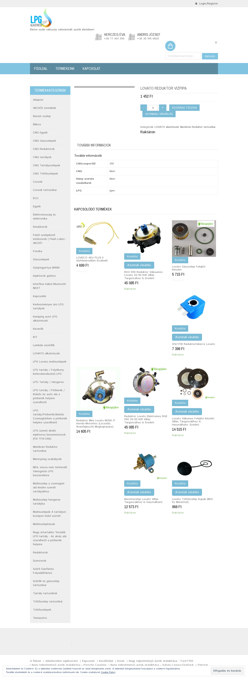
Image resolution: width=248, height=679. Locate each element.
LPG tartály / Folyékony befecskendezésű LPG (48, 372)
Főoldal (40, 68)
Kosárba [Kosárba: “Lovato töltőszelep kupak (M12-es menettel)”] (180, 484)
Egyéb (37, 206)
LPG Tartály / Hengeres (48, 382)
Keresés (210, 56)
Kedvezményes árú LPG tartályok (48, 306)
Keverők (38, 329)
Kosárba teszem (184, 107)
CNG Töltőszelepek (45, 174)
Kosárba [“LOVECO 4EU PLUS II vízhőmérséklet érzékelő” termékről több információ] (84, 251)
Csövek (37, 182)
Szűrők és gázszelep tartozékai (46, 583)
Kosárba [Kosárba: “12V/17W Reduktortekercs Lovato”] (180, 328)
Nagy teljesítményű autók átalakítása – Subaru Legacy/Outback (152, 665)
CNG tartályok (42, 157)
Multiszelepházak (44, 524)
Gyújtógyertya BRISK (46, 268)
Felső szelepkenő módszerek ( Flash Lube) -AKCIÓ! (50, 239)
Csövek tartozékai (45, 190)
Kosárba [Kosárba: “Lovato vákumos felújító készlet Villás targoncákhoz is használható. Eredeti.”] (180, 403)
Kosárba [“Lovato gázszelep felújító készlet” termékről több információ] (180, 260)
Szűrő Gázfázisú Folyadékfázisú (43, 571)
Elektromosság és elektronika (44, 217)
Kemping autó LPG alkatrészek (45, 319)
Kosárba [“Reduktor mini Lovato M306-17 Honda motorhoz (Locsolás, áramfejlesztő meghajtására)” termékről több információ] (84, 414)
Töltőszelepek (42, 610)
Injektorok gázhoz (44, 276)
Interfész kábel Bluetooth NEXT (49, 286)
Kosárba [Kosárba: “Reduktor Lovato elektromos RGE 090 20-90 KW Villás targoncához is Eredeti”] (132, 401)
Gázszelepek (41, 259)
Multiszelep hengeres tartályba (46, 502)
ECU (35, 198)
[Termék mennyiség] (153, 108)
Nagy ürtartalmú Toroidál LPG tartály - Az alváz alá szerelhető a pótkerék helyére (49, 538)
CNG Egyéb (40, 133)
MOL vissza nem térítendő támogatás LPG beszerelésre (50, 471)
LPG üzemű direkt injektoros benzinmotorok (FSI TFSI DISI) (49, 435)
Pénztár (203, 665)
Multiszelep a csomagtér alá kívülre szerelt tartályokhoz (49, 488)
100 (111, 164)
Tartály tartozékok (45, 593)
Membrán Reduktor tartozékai (197, 127)
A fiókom (35, 661)
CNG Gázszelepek (44, 141)
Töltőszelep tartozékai (47, 602)
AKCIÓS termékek (44, 108)
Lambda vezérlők (44, 345)
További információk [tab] (94, 145)
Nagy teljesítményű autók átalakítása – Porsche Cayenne (69, 665)
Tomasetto (40, 618)
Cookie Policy (108, 672)
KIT (35, 337)
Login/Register (206, 4)
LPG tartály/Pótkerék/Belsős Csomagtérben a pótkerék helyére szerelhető (50, 417)
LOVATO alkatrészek (167, 127)
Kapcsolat (91, 68)
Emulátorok (40, 227)
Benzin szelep (42, 116)
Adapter (38, 100)
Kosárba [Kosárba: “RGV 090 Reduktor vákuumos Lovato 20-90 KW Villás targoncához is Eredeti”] (132, 256)
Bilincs (37, 124)
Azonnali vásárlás (159, 114)
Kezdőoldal (106, 661)
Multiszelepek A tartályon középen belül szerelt (49, 514)
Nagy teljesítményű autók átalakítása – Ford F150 (161, 661)
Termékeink (65, 68)
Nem (112, 171)
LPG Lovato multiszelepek (49, 362)
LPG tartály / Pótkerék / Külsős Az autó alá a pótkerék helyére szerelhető (49, 396)
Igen (112, 191)
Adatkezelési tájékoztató (61, 661)
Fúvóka (37, 251)
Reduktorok (40, 553)
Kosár (121, 661)
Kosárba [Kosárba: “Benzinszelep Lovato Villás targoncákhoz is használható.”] (132, 484)
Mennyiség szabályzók (47, 459)
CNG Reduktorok (44, 149)
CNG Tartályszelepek (46, 165)
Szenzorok (39, 561)
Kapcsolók (39, 296)
